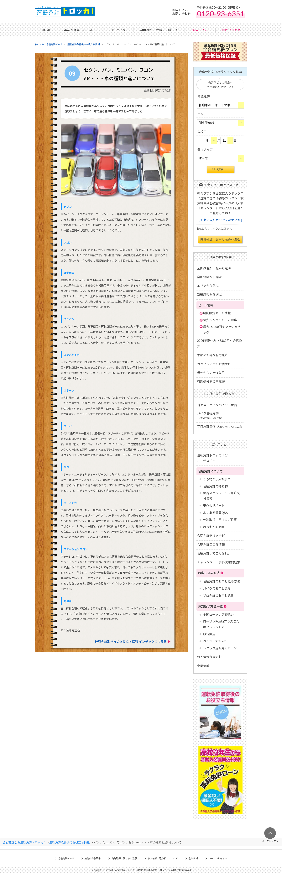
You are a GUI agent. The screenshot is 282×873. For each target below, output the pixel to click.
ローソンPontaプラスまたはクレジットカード (221, 624)
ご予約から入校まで (217, 479)
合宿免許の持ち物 (215, 486)
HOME (46, 30)
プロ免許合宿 (220, 426)
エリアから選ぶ (208, 285)
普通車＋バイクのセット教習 (217, 404)
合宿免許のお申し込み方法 (221, 581)
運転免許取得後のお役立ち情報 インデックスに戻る (131, 641)
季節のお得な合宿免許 (212, 355)
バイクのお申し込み (217, 588)
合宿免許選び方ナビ (211, 535)
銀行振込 (209, 634)
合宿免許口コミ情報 (211, 544)
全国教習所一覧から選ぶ (214, 268)
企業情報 (203, 665)
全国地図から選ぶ (209, 277)
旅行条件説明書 (214, 526)
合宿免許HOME (66, 858)
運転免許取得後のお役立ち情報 (69, 842)
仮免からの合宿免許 (211, 372)
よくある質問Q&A (215, 512)
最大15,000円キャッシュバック (221, 329)
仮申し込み (200, 30)
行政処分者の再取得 (211, 381)
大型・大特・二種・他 (162, 30)
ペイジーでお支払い (217, 641)
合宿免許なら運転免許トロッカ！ (24, 842)
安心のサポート (214, 505)
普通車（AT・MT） (83, 30)
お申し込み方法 (209, 573)
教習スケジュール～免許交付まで (221, 496)
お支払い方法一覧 (210, 606)
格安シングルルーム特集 (220, 320)
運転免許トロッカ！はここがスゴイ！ (212, 458)
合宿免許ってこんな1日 (213, 553)
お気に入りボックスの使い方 (220, 220)
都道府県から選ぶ (209, 294)
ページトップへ (270, 840)
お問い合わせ (231, 30)
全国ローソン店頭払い (218, 614)
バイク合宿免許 (210, 415)
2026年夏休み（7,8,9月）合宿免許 (219, 343)
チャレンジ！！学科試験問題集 (218, 562)
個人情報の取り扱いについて (163, 858)
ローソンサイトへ (218, 858)
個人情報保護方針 (209, 657)
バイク (121, 30)
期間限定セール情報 (217, 313)
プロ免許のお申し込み (218, 595)
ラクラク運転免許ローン (220, 648)
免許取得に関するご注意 (220, 519)
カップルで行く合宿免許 (214, 363)
